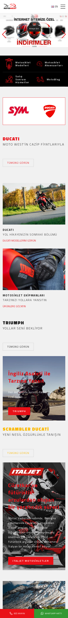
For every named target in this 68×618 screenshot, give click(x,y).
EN (54, 6)
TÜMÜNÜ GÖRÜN (18, 163)
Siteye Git (34, 28)
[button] (63, 34)
